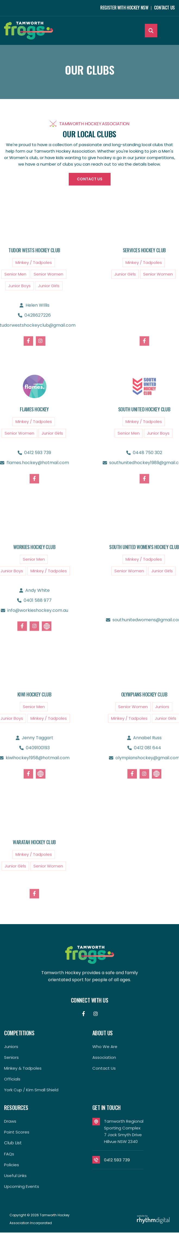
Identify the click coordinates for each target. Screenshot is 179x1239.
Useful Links (15, 1175)
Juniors (11, 1046)
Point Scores (16, 1132)
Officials (12, 1079)
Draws (10, 1121)
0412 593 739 (117, 1160)
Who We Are (104, 1046)
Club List (13, 1143)
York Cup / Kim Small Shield (31, 1090)
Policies (11, 1165)
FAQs (9, 1154)
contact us (104, 1068)
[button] (170, 30)
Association (104, 1057)
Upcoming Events (21, 1186)
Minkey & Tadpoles (23, 1068)
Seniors (11, 1057)
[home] (28, 31)
